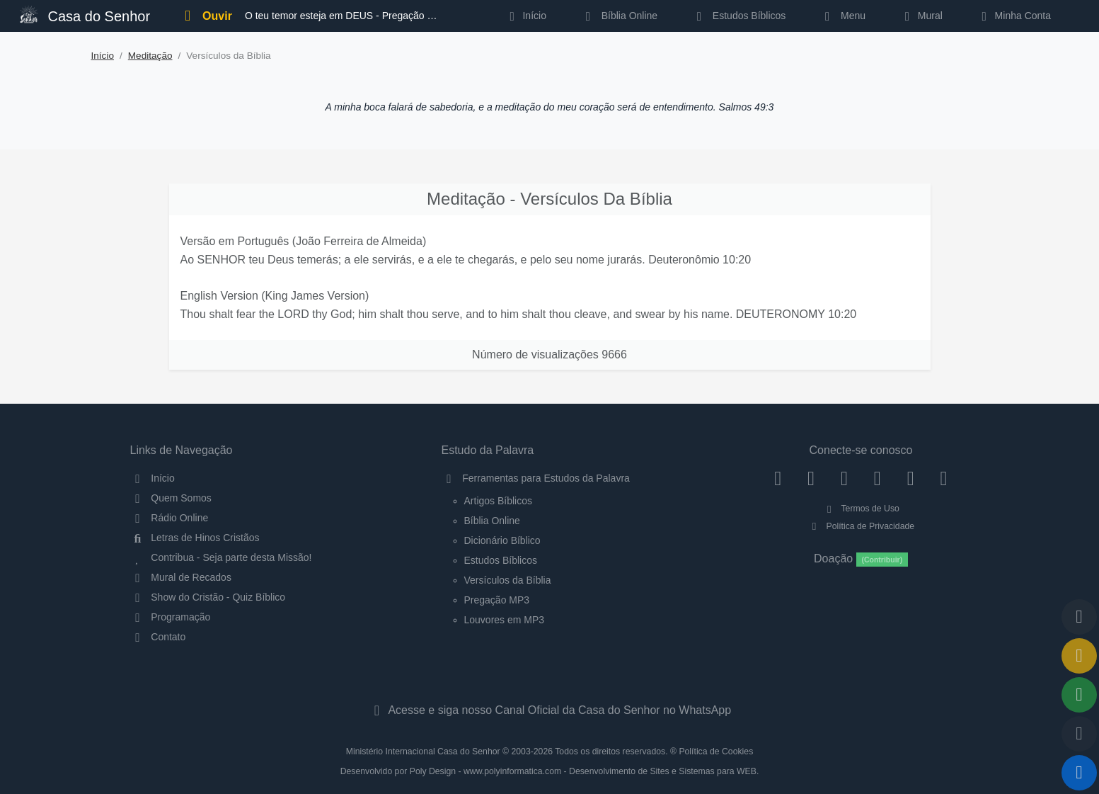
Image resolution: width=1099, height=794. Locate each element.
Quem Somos (171, 498)
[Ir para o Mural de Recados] (1079, 656)
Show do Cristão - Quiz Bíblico (208, 597)
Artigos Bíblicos (498, 500)
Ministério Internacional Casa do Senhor (423, 751)
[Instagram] (811, 478)
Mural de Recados (180, 577)
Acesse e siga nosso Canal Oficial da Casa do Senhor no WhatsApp (549, 710)
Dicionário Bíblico (502, 540)
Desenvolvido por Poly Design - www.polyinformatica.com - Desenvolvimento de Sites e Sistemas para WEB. (549, 771)
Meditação (150, 55)
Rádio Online (169, 517)
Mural (921, 15)
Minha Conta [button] (1014, 15)
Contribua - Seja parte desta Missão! (221, 557)
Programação (170, 617)
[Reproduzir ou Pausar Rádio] (1079, 772)
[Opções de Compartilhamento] (1079, 695)
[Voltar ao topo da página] (1079, 617)
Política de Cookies (716, 751)
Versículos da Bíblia (507, 580)
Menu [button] (842, 15)
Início (103, 55)
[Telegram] (943, 478)
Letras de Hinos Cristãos (195, 537)
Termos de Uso (860, 509)
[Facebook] (778, 478)
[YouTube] (877, 478)
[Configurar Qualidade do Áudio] (1079, 734)
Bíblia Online (618, 15)
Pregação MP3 (497, 600)
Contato (158, 636)
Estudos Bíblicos (738, 15)
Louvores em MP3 (504, 619)
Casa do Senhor (85, 14)
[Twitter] (844, 478)
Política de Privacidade (860, 526)
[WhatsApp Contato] (910, 478)
